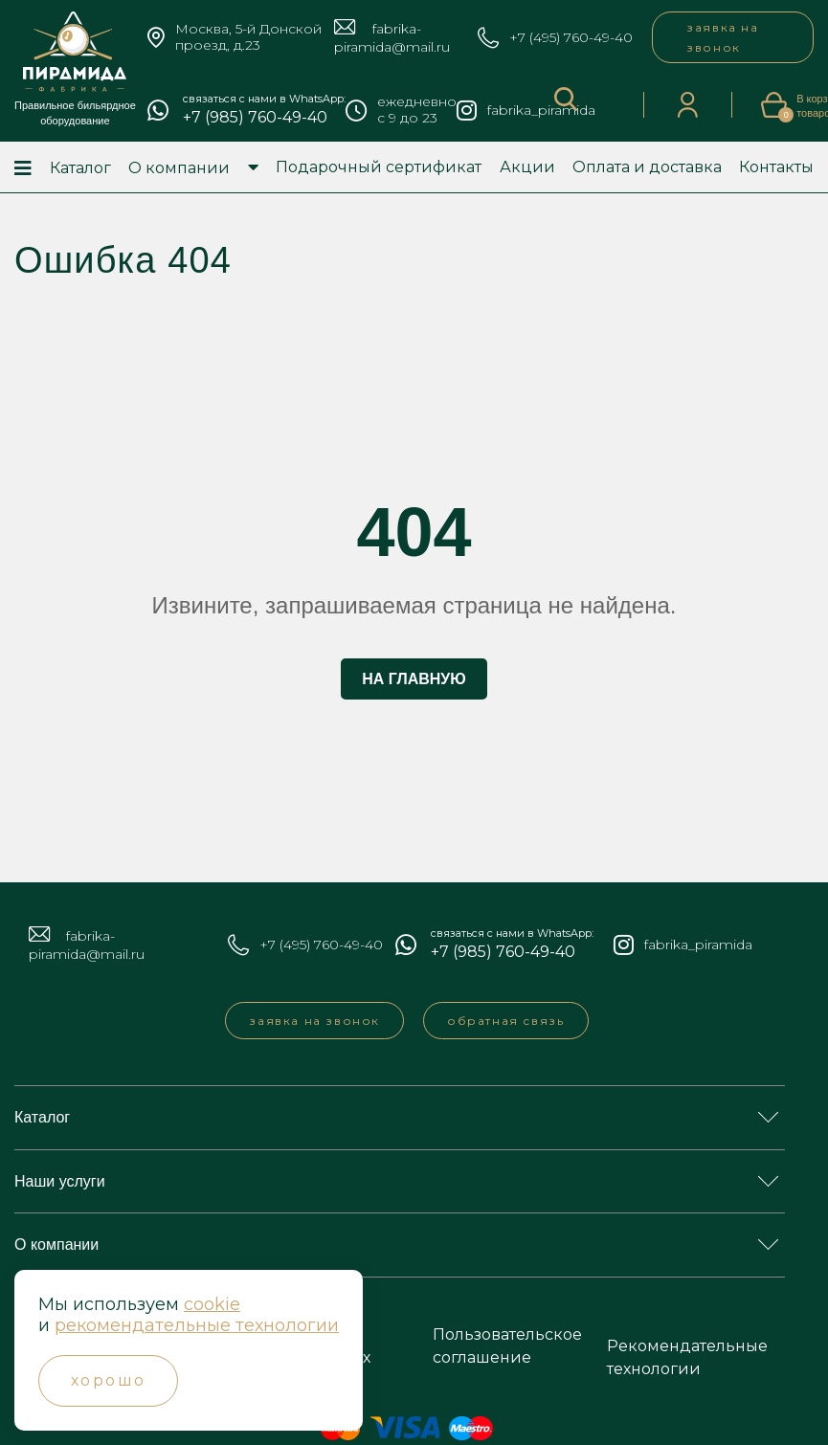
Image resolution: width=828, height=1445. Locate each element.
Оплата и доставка (647, 167)
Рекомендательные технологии (687, 1357)
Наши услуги (59, 1181)
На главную (414, 679)
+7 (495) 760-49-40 (571, 38)
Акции (527, 167)
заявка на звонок (722, 37)
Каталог (80, 168)
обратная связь (505, 1020)
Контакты (776, 167)
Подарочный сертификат (378, 167)
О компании (179, 168)
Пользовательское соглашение (507, 1346)
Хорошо (108, 1380)
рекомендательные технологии (197, 1325)
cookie (212, 1304)
